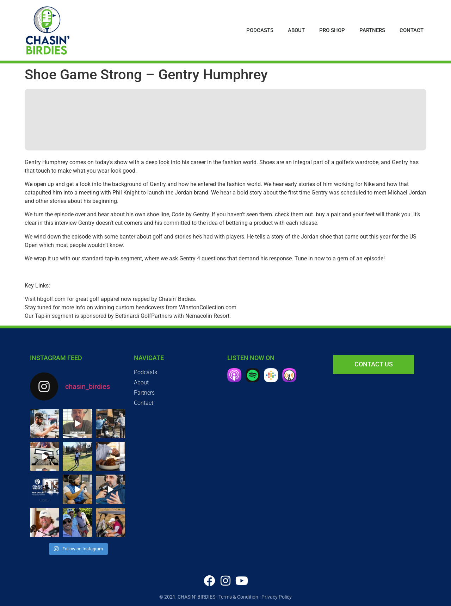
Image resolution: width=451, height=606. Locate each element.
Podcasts (259, 30)
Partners (372, 30)
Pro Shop (332, 30)
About (296, 30)
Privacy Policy (276, 597)
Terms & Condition (238, 597)
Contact (412, 30)
